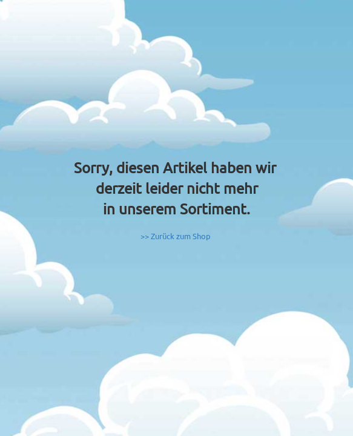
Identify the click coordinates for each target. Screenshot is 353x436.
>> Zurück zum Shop (175, 236)
